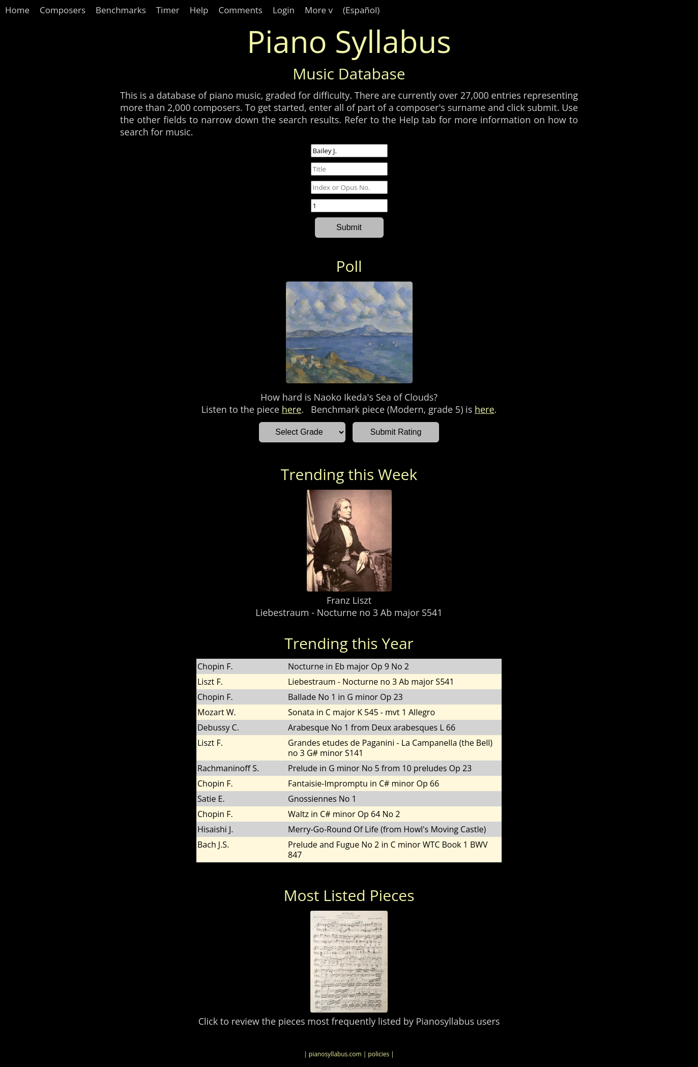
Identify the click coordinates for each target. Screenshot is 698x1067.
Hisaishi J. (215, 829)
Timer (168, 10)
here (292, 409)
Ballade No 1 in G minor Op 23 (345, 697)
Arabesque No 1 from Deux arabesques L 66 (371, 727)
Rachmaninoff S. (228, 768)
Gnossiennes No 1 (322, 798)
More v (319, 10)
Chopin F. (215, 666)
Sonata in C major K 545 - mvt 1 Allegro (361, 712)
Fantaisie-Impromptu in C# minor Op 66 (363, 783)
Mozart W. (216, 712)
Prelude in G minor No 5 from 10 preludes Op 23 (380, 768)
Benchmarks (121, 10)
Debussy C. (218, 727)
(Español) (361, 10)
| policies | (378, 1054)
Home (17, 10)
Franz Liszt (349, 600)
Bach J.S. (213, 844)
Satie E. (211, 798)
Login (284, 10)
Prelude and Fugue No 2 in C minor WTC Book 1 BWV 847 (388, 849)
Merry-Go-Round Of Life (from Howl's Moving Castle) (387, 829)
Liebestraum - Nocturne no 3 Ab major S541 (348, 612)
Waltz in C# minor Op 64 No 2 (344, 814)
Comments (240, 10)
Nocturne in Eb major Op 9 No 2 (348, 666)
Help (199, 10)
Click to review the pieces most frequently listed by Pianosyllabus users (349, 1021)
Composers (62, 10)
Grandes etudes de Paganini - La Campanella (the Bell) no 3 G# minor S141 (390, 748)
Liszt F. (210, 681)
